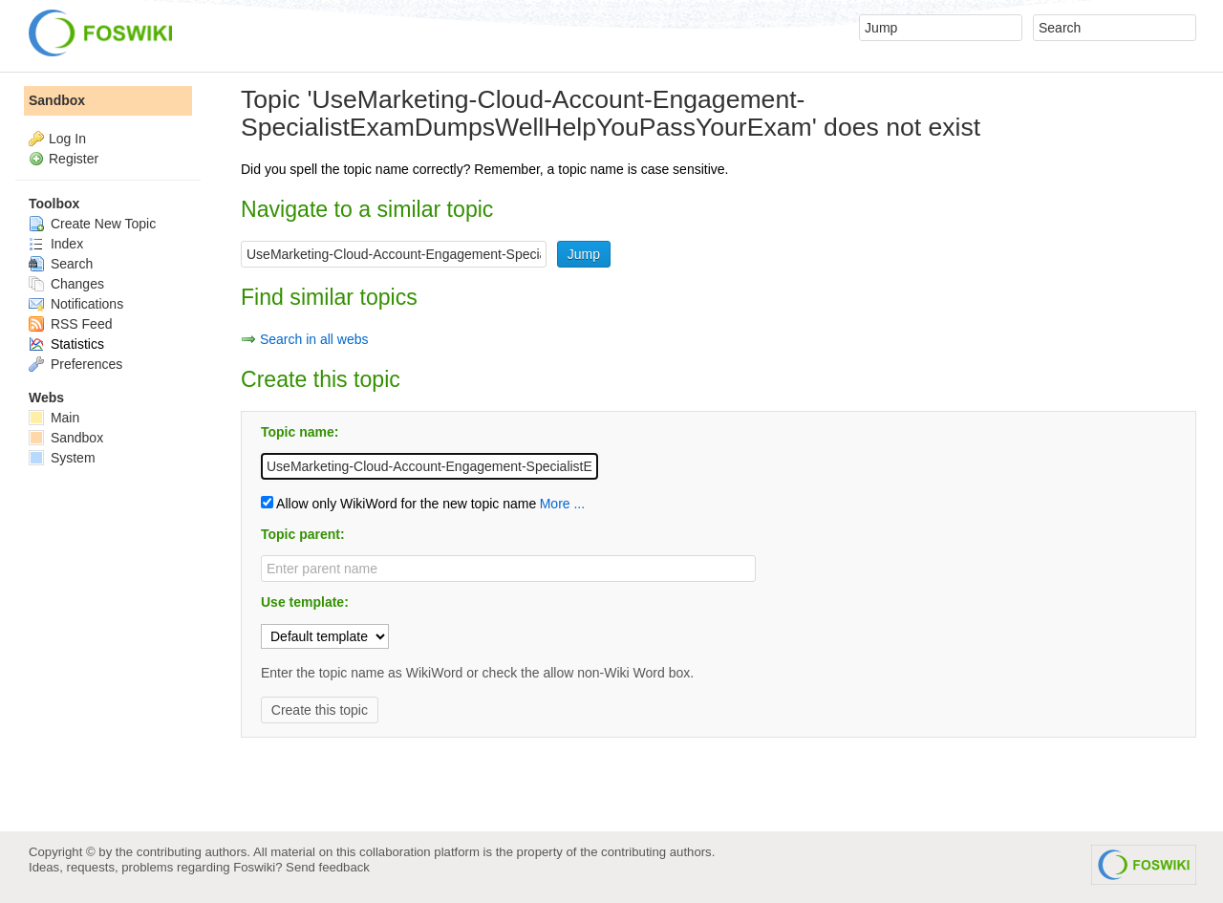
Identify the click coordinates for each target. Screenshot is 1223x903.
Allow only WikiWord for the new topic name (398, 503)
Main (54, 417)
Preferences (75, 364)
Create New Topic (92, 223)
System (62, 457)
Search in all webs (314, 339)
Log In (67, 138)
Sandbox (57, 100)
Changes (66, 283)
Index (56, 243)
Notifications (76, 304)
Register (73, 158)
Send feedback (328, 867)
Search (61, 263)
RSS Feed (70, 324)
